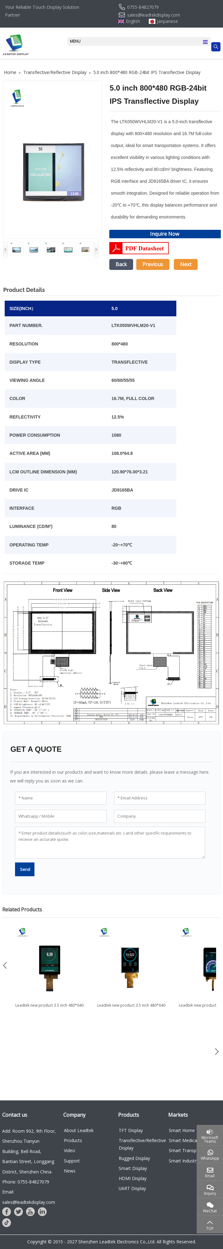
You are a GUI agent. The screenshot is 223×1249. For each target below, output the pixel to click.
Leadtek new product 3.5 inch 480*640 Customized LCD (131, 1008)
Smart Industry (184, 1161)
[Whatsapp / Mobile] (60, 816)
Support (72, 1161)
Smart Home (182, 1130)
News (69, 1171)
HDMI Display (133, 1178)
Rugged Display (134, 1158)
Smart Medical (183, 1140)
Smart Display (133, 1168)
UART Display (132, 1188)
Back (121, 264)
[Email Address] (159, 798)
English (133, 21)
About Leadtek (79, 1130)
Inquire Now (164, 233)
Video (69, 1150)
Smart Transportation (191, 1150)
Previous (153, 264)
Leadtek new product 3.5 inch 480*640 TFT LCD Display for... (49, 1008)
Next (185, 264)
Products (73, 1140)
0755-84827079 (143, 7)
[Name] (60, 798)
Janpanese (167, 21)
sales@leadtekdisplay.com (153, 15)
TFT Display (131, 1130)
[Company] (159, 816)
